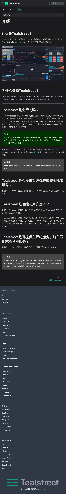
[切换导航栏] (3, 3)
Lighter (5, 444)
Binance (6, 371)
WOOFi (5, 416)
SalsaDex (6, 465)
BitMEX (6, 382)
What (5, 451)
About (4, 295)
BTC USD (45, 263)
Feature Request (8, 336)
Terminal (5, 302)
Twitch (5, 332)
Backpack (6, 392)
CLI (3, 306)
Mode (5, 448)
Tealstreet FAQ (57, 149)
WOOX (5, 420)
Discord (6, 318)
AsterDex (6, 441)
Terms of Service (9, 348)
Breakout (6, 427)
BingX (5, 413)
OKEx (21, 42)
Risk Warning (7, 352)
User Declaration (9, 359)
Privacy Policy (8, 355)
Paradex (6, 455)
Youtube (6, 325)
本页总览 (6, 15)
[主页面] (4, 10)
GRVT (5, 468)
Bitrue (5, 423)
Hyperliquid (7, 430)
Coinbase (6, 396)
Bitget (5, 375)
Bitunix (5, 462)
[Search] (56, 3)
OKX (4, 406)
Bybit (16, 42)
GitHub (5, 329)
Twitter (5, 322)
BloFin (5, 385)
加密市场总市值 (27, 266)
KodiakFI (6, 458)
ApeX (5, 389)
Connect (5, 299)
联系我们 (34, 152)
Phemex (6, 409)
